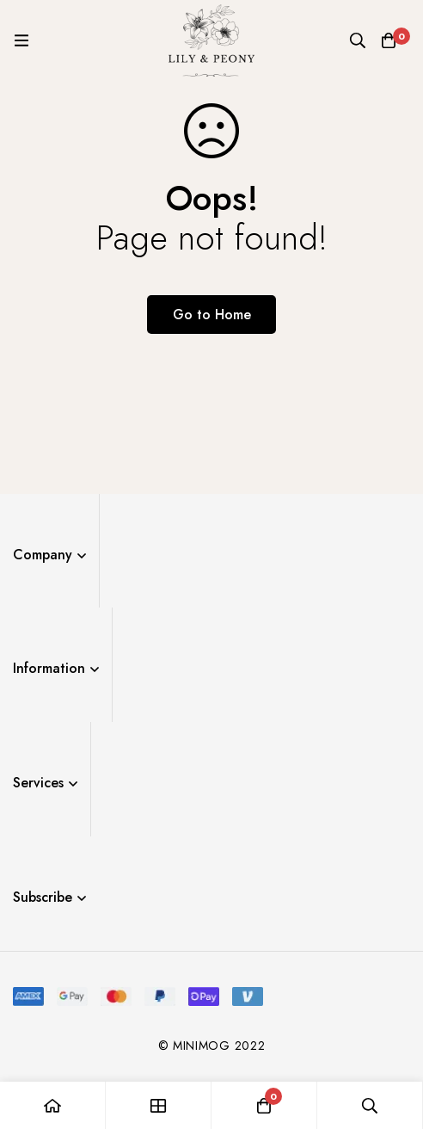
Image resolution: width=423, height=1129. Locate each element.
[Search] (357, 40)
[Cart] (388, 40)
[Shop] (159, 1105)
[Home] (53, 1105)
